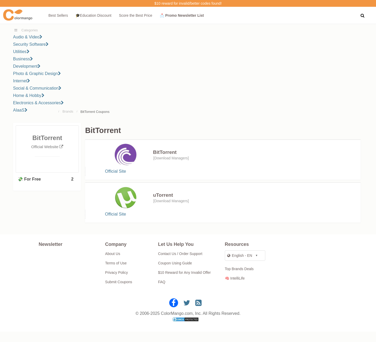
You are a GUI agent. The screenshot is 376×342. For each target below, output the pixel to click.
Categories (29, 30)
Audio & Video (27, 37)
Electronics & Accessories (38, 103)
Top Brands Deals (239, 279)
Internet (21, 81)
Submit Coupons (118, 292)
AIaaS (20, 110)
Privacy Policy (116, 283)
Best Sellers (58, 15)
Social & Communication (37, 88)
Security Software (31, 44)
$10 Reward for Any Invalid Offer (184, 283)
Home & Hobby (28, 95)
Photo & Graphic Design (37, 73)
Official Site (115, 174)
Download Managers (171, 158)
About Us (112, 264)
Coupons (102, 112)
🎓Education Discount (93, 15)
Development (26, 66)
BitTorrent (165, 152)
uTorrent (163, 200)
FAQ (161, 292)
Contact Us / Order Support (180, 264)
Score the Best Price (135, 15)
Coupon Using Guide (175, 273)
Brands (67, 111)
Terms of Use (116, 273)
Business (23, 59)
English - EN (239, 266)
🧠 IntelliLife (235, 289)
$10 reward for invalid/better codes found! (188, 3)
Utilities (21, 51)
